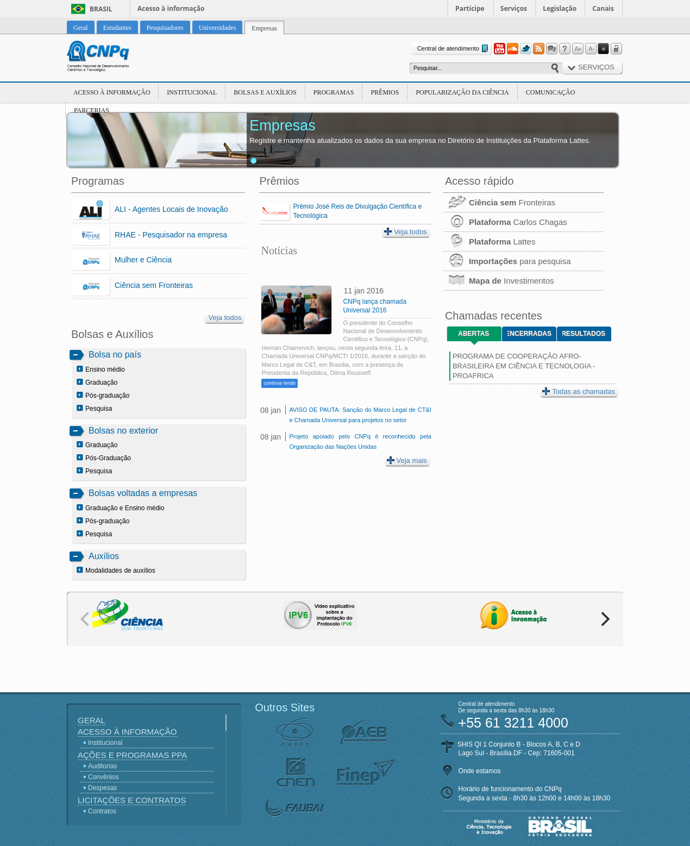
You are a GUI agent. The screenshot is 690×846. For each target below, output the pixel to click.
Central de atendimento (454, 48)
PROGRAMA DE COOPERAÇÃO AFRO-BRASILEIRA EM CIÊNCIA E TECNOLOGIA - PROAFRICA (524, 366)
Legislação (559, 8)
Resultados (583, 333)
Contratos (102, 811)
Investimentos (498, 280)
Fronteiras (499, 202)
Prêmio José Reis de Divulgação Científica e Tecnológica (357, 211)
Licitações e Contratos (132, 800)
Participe (470, 8)
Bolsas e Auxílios (265, 92)
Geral (91, 720)
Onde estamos (480, 771)
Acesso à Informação (111, 92)
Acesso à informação (170, 8)
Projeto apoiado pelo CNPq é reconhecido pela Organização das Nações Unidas (360, 441)
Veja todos (225, 318)
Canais (603, 8)
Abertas (473, 333)
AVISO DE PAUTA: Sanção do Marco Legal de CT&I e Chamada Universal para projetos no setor (360, 414)
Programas (333, 92)
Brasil (101, 9)
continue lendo (280, 383)
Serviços (513, 8)
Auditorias (102, 766)
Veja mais (407, 460)
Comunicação (550, 92)
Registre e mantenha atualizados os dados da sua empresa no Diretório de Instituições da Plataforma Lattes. (420, 140)
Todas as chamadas (578, 391)
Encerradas (529, 333)
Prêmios (385, 92)
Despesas (102, 788)
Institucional (192, 92)
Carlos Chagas (505, 221)
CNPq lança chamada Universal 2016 (374, 306)
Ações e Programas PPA (132, 755)
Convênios (103, 777)
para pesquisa (507, 261)
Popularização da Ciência (462, 92)
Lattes (489, 241)
